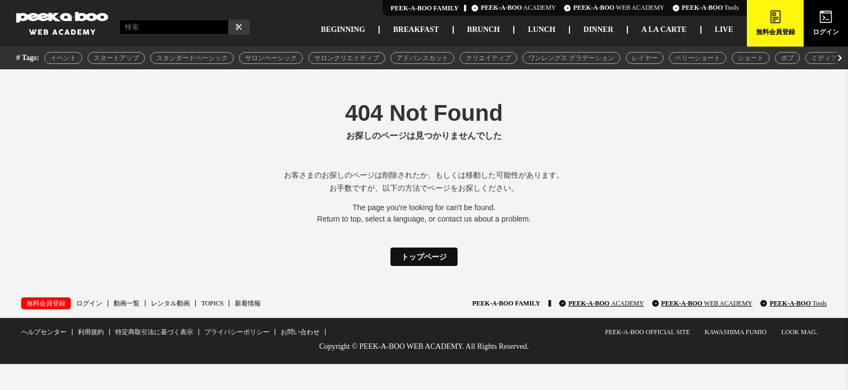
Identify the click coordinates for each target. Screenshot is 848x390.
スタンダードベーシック (192, 58)
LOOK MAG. (799, 332)
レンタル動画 (170, 303)
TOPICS (212, 303)
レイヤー (645, 58)
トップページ (424, 256)
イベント (63, 58)
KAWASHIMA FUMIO (736, 332)
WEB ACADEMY (614, 8)
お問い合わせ (300, 332)
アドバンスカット (422, 58)
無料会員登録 (46, 303)
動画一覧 (127, 303)
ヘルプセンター (44, 332)
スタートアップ (116, 58)
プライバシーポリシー (236, 332)
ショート (751, 58)
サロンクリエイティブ (346, 58)
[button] (839, 58)
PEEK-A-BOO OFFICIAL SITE (647, 332)
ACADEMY (514, 8)
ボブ (787, 58)
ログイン (89, 303)
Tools (706, 8)
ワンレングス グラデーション (571, 58)
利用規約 (91, 332)
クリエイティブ (488, 58)
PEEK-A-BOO (606, 303)
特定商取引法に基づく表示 (154, 332)
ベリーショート (697, 58)
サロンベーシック (271, 58)
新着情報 (248, 303)
